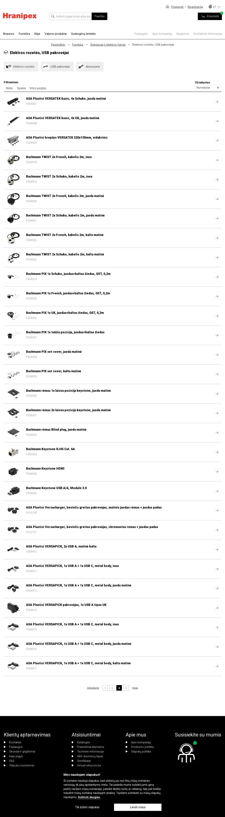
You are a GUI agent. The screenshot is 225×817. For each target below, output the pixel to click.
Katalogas (81, 742)
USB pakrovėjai (57, 66)
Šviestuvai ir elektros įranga (107, 44)
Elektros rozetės (21, 66)
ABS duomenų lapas (87, 756)
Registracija (195, 7)
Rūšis (9, 88)
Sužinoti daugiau (89, 797)
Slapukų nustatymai (19, 765)
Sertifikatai (81, 761)
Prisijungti (177, 7)
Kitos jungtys (38, 88)
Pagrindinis (58, 44)
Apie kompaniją (162, 34)
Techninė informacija (88, 751)
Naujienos (182, 34)
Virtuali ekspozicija (86, 765)
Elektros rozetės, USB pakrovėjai (153, 44)
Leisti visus (138, 807)
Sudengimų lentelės (83, 34)
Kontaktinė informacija (208, 34)
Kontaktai (12, 742)
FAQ (9, 761)
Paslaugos (141, 34)
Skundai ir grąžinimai (19, 751)
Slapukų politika (138, 751)
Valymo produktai (56, 34)
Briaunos (8, 34)
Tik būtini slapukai (87, 807)
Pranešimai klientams (88, 747)
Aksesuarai (90, 66)
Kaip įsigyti (13, 756)
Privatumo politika (140, 747)
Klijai (37, 34)
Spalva (21, 88)
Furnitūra (24, 34)
